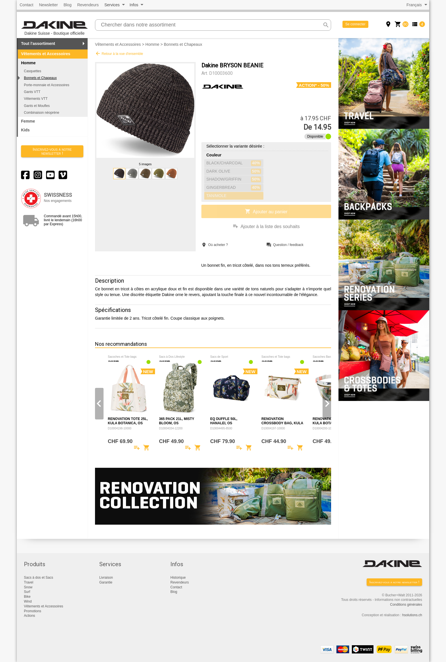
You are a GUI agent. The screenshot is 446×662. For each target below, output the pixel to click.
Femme (28, 121)
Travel (28, 582)
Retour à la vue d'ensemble (119, 53)
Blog (67, 5)
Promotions (32, 611)
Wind (28, 601)
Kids (25, 130)
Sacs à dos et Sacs (38, 578)
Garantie (105, 582)
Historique (178, 578)
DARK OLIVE (234, 171)
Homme (152, 44)
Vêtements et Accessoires (45, 53)
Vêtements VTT (36, 99)
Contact (26, 5)
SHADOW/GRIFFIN (234, 179)
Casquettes (32, 71)
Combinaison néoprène (41, 113)
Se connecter (355, 24)
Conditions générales (406, 605)
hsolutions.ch (412, 615)
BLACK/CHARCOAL (234, 163)
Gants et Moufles (37, 106)
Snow (28, 587)
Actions (29, 616)
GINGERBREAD (234, 188)
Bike (27, 597)
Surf (27, 592)
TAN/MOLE (217, 195)
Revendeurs (88, 5)
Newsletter (48, 5)
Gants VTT (32, 92)
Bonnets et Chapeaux (40, 78)
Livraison (106, 578)
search (326, 25)
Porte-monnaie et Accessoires (46, 85)
